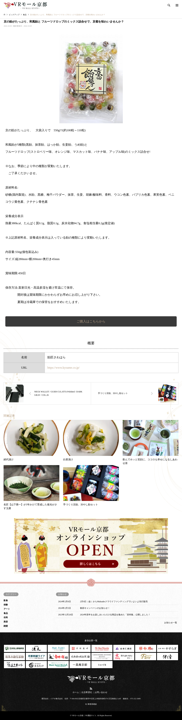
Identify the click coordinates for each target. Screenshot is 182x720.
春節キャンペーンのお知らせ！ (95, 608)
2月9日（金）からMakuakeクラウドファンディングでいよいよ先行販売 (114, 601)
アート (7, 609)
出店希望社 (86, 692)
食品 (6, 613)
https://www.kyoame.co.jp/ (63, 367)
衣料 (6, 617)
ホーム (76, 692)
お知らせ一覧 (170, 622)
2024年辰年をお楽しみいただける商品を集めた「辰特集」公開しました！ (115, 614)
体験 (6, 604)
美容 (6, 621)
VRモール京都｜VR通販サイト (84, 715)
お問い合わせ (101, 692)
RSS (91, 688)
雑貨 (6, 626)
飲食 (6, 600)
